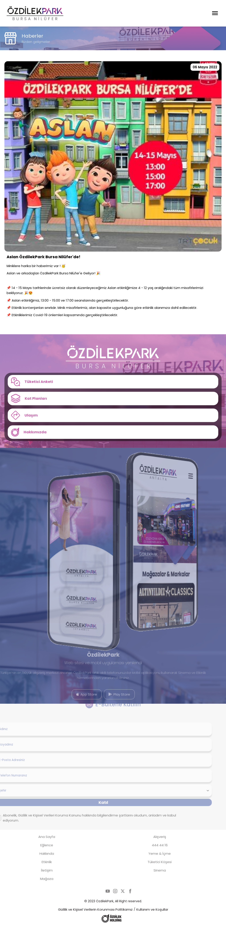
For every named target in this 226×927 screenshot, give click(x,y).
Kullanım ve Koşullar (152, 909)
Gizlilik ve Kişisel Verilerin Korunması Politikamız (95, 909)
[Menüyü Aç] (215, 13)
